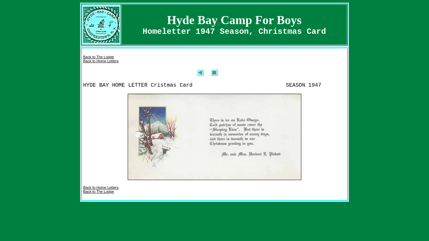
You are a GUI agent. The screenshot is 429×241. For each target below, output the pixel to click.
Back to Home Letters (101, 61)
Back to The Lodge (98, 57)
